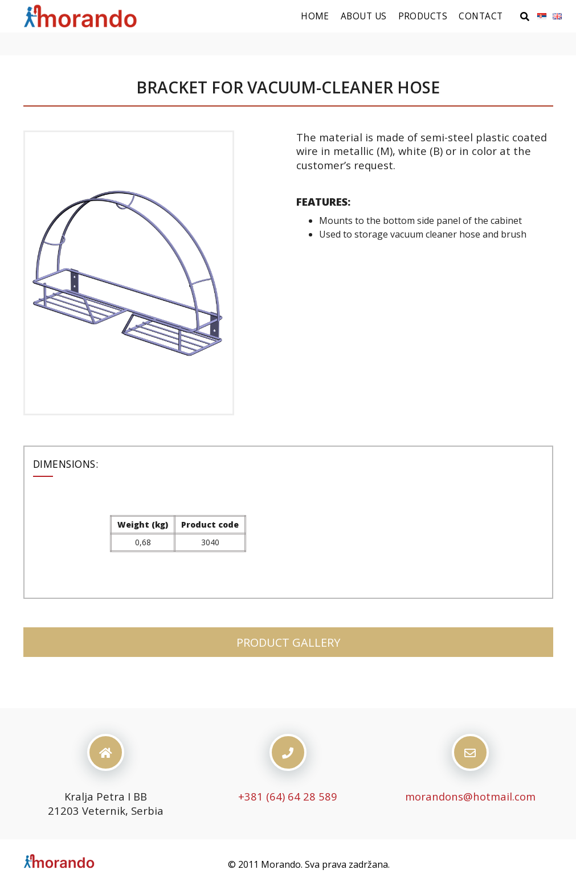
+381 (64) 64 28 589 (287, 796)
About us (364, 16)
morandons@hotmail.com (470, 796)
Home (315, 16)
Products (423, 16)
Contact (481, 16)
